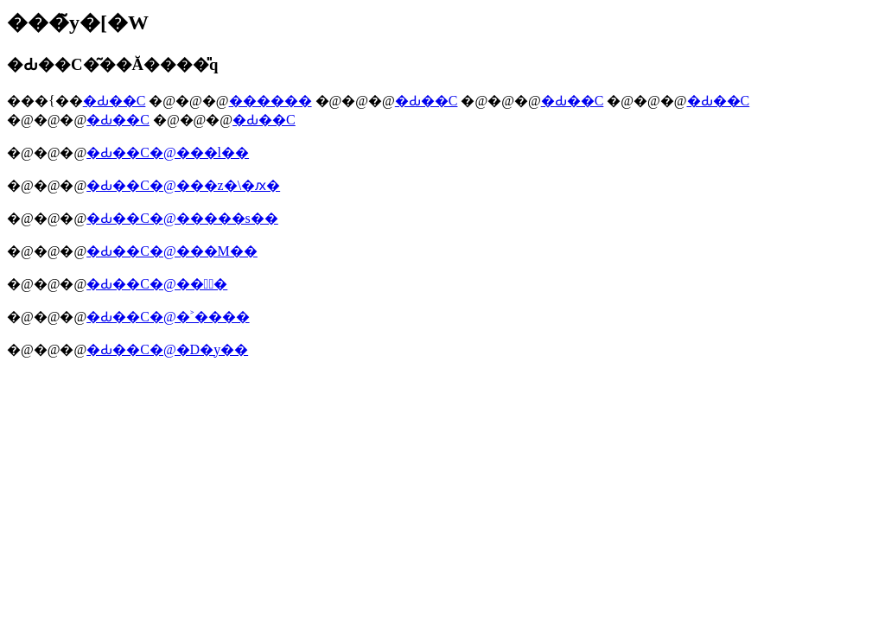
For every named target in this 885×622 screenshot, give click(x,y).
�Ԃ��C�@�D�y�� (167, 349)
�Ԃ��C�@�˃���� (167, 316)
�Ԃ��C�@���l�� (167, 152)
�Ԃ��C (114, 100)
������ (270, 100)
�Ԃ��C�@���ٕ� (156, 283)
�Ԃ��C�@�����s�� (182, 218)
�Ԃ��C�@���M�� (172, 251)
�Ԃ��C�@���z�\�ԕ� (183, 185)
